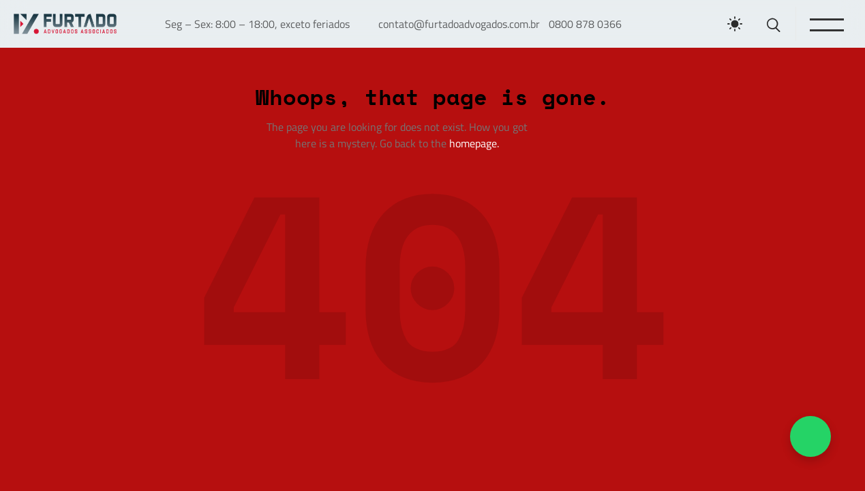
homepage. (474, 143)
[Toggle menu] (826, 24)
